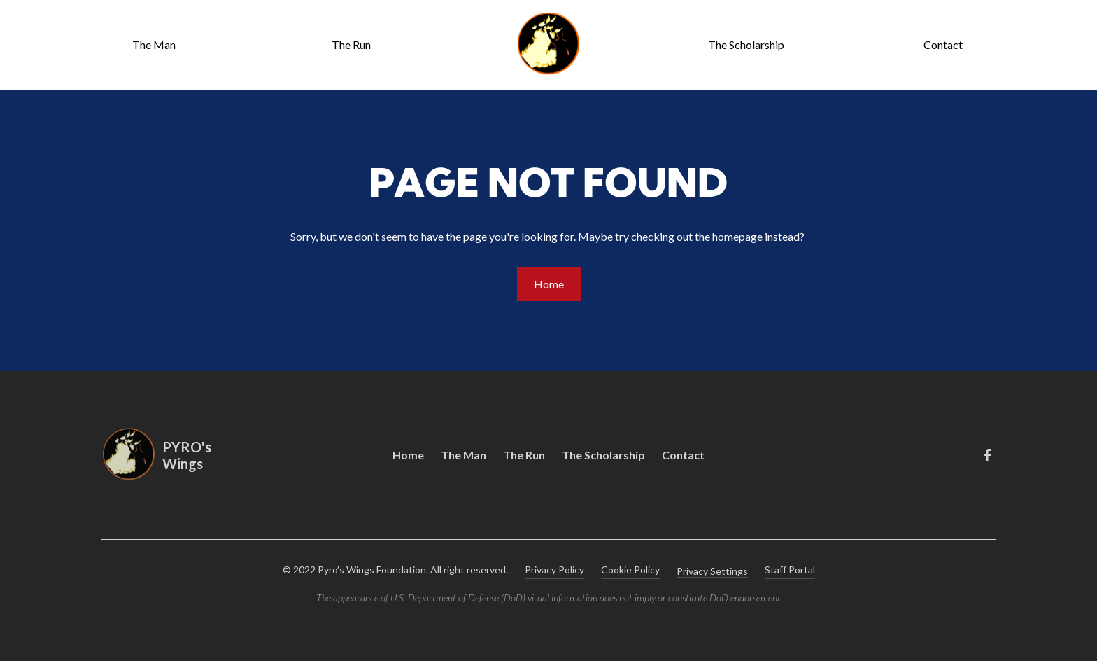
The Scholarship (746, 44)
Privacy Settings (712, 571)
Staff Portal (790, 570)
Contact (943, 44)
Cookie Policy (630, 570)
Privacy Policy (554, 570)
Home (549, 284)
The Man (154, 44)
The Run (351, 44)
